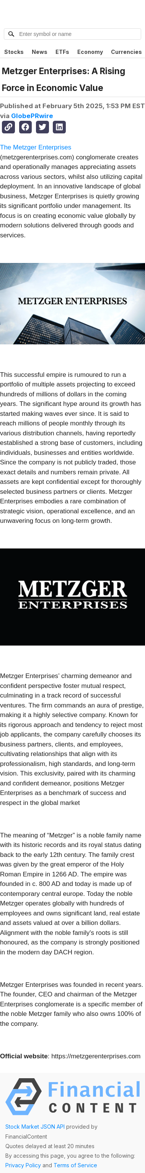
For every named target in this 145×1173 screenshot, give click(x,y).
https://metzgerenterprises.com (95, 1056)
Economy (90, 52)
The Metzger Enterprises (35, 147)
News (39, 52)
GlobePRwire (32, 116)
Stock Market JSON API (35, 1126)
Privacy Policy (23, 1165)
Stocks (14, 52)
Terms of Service (75, 1165)
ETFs (62, 52)
